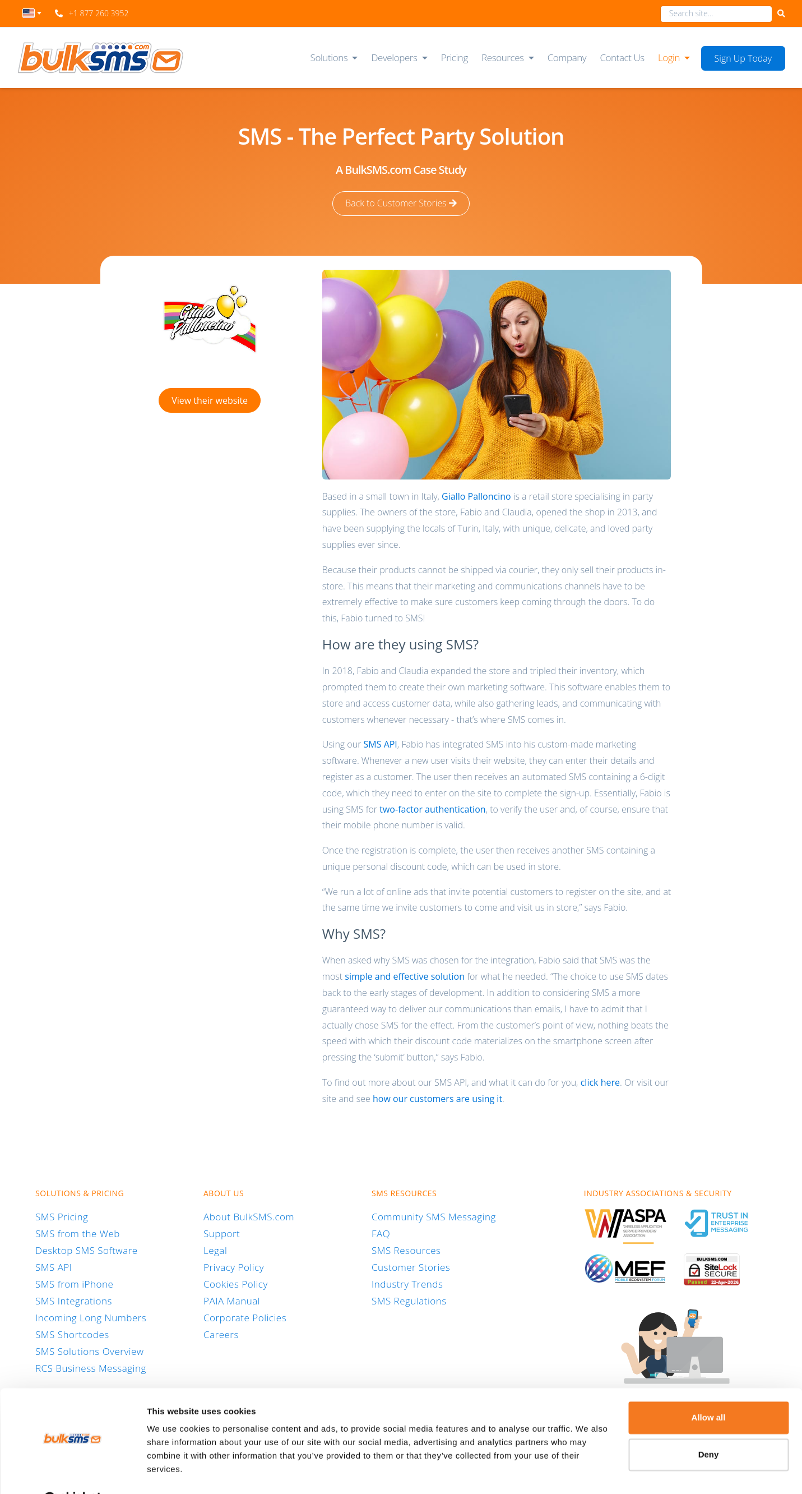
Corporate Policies (244, 1317)
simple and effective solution (405, 976)
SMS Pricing (61, 1216)
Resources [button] (502, 57)
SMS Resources (406, 1249)
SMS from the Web (77, 1232)
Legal (215, 1249)
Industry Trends (407, 1283)
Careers (221, 1333)
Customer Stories (411, 1266)
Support (221, 1232)
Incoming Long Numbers (90, 1317)
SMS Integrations (73, 1300)
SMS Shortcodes (72, 1333)
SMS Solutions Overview (89, 1350)
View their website (209, 400)
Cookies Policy (235, 1283)
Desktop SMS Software (86, 1249)
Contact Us (622, 57)
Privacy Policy (233, 1266)
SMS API (380, 744)
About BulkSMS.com (248, 1216)
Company (567, 57)
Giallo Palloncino (476, 496)
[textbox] (32, 13)
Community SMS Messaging (434, 1216)
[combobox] (32, 16)
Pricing (454, 57)
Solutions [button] (329, 57)
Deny (708, 1426)
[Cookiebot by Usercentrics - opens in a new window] (73, 1472)
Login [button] (669, 57)
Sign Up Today (743, 58)
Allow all (709, 1389)
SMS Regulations (409, 1300)
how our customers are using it (437, 1098)
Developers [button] (394, 57)
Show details (173, 1472)
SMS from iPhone (74, 1283)
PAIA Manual (231, 1300)
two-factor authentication (432, 809)
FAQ (381, 1232)
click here (600, 1082)
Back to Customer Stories (401, 203)
